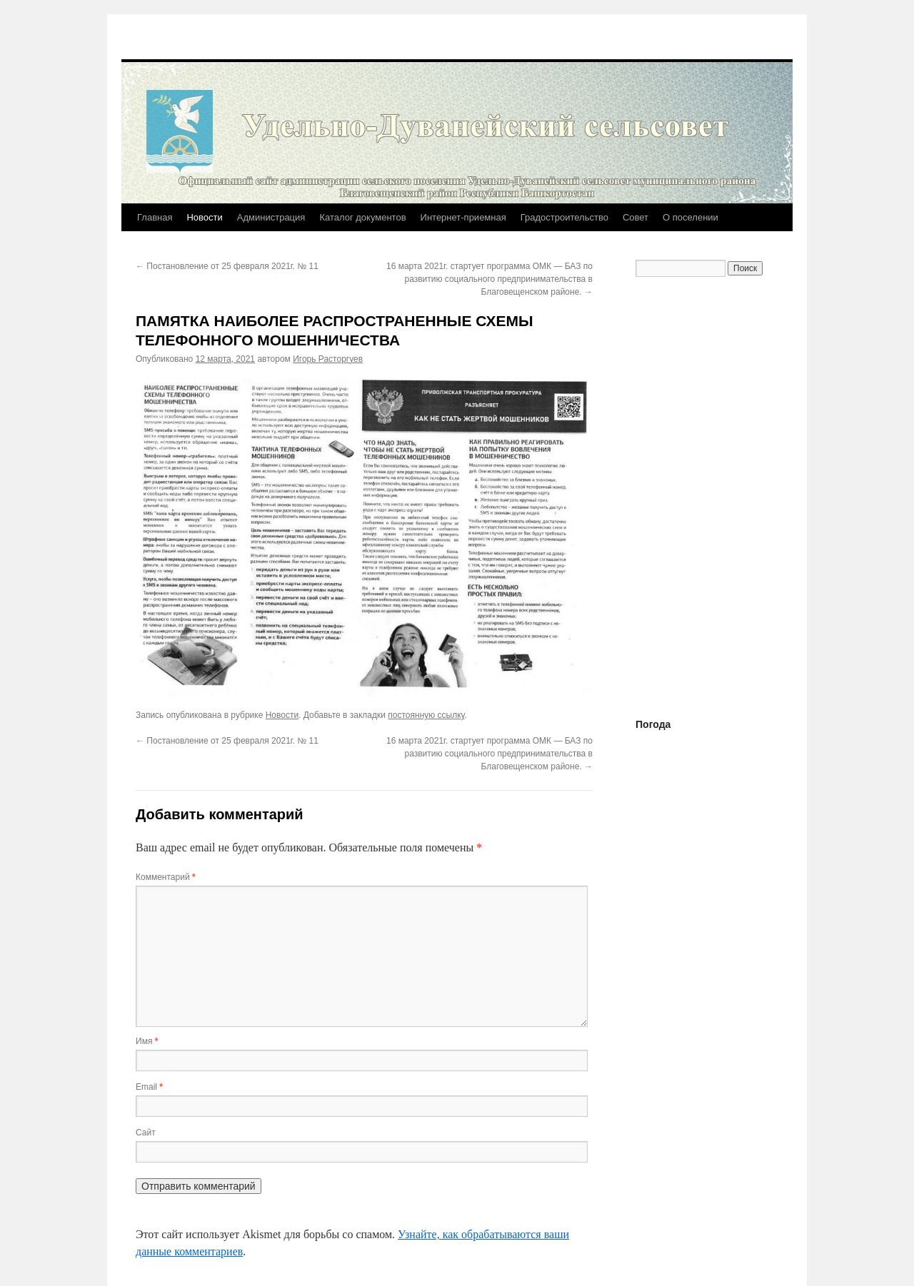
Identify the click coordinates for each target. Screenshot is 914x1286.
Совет (635, 217)
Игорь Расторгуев (328, 359)
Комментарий (166, 877)
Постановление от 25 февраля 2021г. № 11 (227, 266)
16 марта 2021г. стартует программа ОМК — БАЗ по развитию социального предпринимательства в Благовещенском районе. (489, 279)
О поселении (690, 217)
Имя (147, 1041)
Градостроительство (564, 217)
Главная (154, 217)
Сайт (146, 1133)
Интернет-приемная (463, 217)
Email (149, 1087)
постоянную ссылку (426, 715)
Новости (204, 217)
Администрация (271, 217)
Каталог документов (362, 217)
